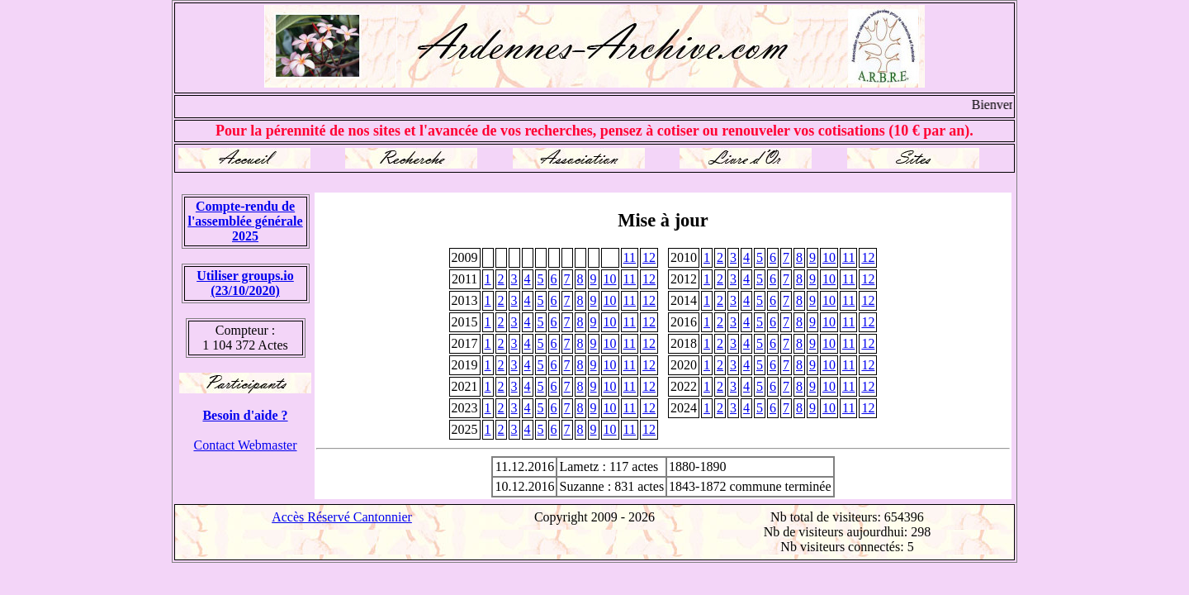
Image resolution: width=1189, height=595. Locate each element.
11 (629, 257)
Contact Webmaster (244, 445)
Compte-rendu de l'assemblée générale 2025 (244, 221)
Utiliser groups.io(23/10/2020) (245, 283)
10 (829, 257)
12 (649, 257)
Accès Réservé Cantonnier (342, 517)
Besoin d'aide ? (244, 415)
